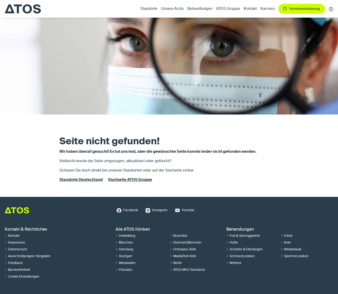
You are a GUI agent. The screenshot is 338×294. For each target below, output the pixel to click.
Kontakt (250, 9)
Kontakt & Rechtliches (26, 229)
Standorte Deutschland (81, 180)
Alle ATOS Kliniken (132, 229)
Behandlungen (240, 229)
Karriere (268, 9)
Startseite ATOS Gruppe (130, 180)
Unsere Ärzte (172, 9)
